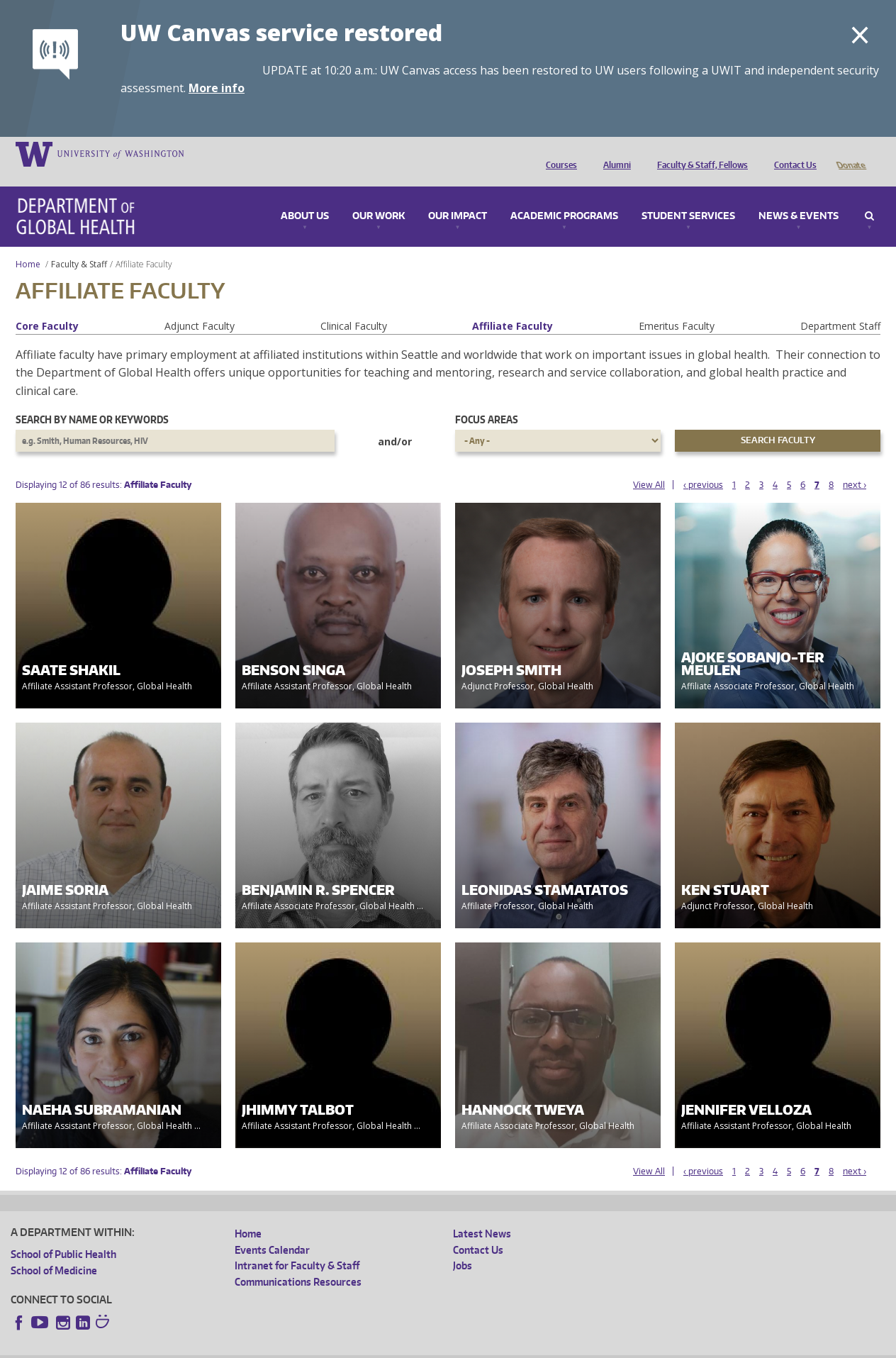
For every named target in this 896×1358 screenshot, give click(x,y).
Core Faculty (47, 306)
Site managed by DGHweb (340, 1347)
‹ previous (703, 465)
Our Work (378, 196)
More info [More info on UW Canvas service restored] (217, 88)
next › (854, 465)
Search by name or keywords (92, 400)
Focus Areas (486, 400)
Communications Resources (298, 1262)
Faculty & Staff (79, 244)
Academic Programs (564, 196)
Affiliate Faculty (512, 306)
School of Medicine (54, 1251)
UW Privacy (198, 1347)
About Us (305, 196)
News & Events (798, 196)
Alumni (613, 153)
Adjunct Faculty (199, 306)
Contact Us (792, 153)
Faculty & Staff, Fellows (699, 153)
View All (649, 465)
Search (869, 196)
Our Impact (457, 196)
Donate (850, 153)
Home (28, 244)
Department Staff (840, 306)
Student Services (688, 196)
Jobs (462, 1246)
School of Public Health (63, 1234)
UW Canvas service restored (281, 32)
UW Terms (256, 1347)
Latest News (482, 1214)
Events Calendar (272, 1230)
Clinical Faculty (353, 306)
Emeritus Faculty (677, 306)
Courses (557, 153)
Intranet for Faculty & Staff (297, 1246)
